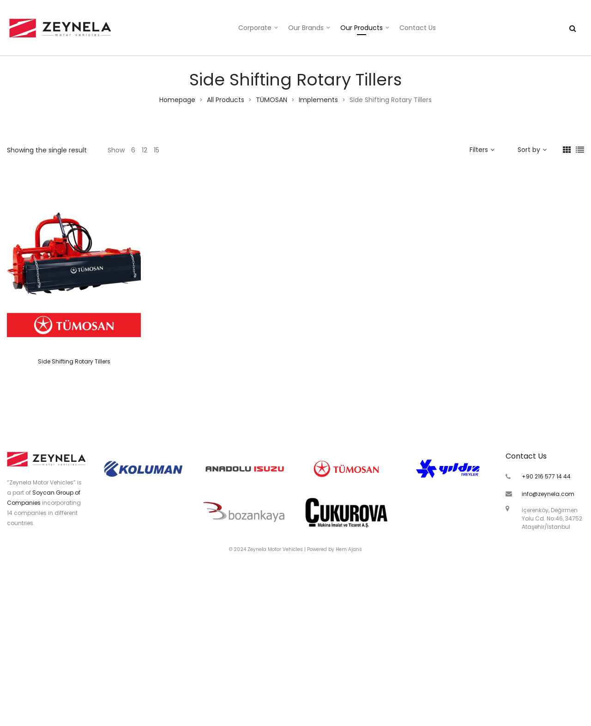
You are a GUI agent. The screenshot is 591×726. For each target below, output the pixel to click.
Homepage (177, 99)
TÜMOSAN (271, 99)
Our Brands (306, 27)
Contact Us (417, 27)
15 (156, 150)
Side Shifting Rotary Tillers (74, 361)
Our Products (361, 27)
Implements (318, 99)
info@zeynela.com (548, 494)
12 (144, 150)
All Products (225, 99)
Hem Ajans (349, 549)
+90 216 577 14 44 (546, 476)
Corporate (254, 27)
